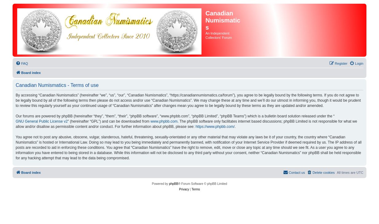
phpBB (173, 183)
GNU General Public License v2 (42, 121)
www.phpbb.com (164, 121)
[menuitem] (22, 63)
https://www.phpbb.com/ (215, 126)
